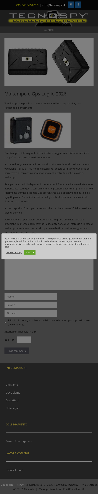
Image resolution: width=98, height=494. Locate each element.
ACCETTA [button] (30, 252)
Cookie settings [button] (14, 252)
